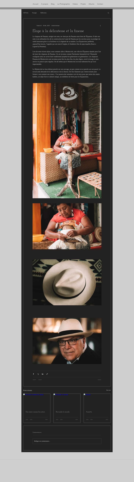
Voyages (34, 13)
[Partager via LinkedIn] (42, 374)
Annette (89, 412)
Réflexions (43, 13)
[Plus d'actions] (100, 25)
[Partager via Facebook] (33, 374)
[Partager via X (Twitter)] (38, 374)
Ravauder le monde (63, 412)
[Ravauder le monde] (67, 401)
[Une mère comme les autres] (36, 401)
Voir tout (108, 390)
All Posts (25, 13)
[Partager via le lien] (47, 374)
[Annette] (97, 401)
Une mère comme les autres (35, 412)
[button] (108, 13)
